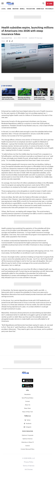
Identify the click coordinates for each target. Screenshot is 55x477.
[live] (50, 4)
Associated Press (6, 38)
